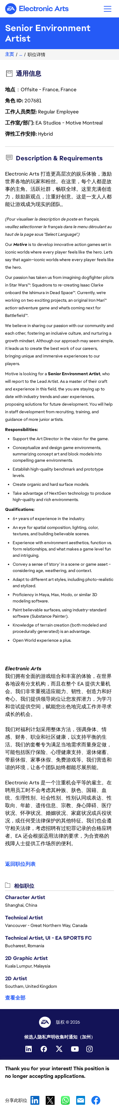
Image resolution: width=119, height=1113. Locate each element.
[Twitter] (59, 1049)
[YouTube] (75, 1049)
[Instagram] (90, 1049)
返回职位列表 (20, 864)
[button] (107, 8)
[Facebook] (44, 1049)
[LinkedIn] (29, 1049)
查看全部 (15, 997)
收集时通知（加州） (75, 1037)
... (20, 54)
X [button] (50, 1100)
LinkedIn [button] (35, 1100)
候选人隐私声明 (39, 1037)
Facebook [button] (95, 1100)
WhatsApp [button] (65, 1100)
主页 (9, 54)
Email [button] (80, 1100)
